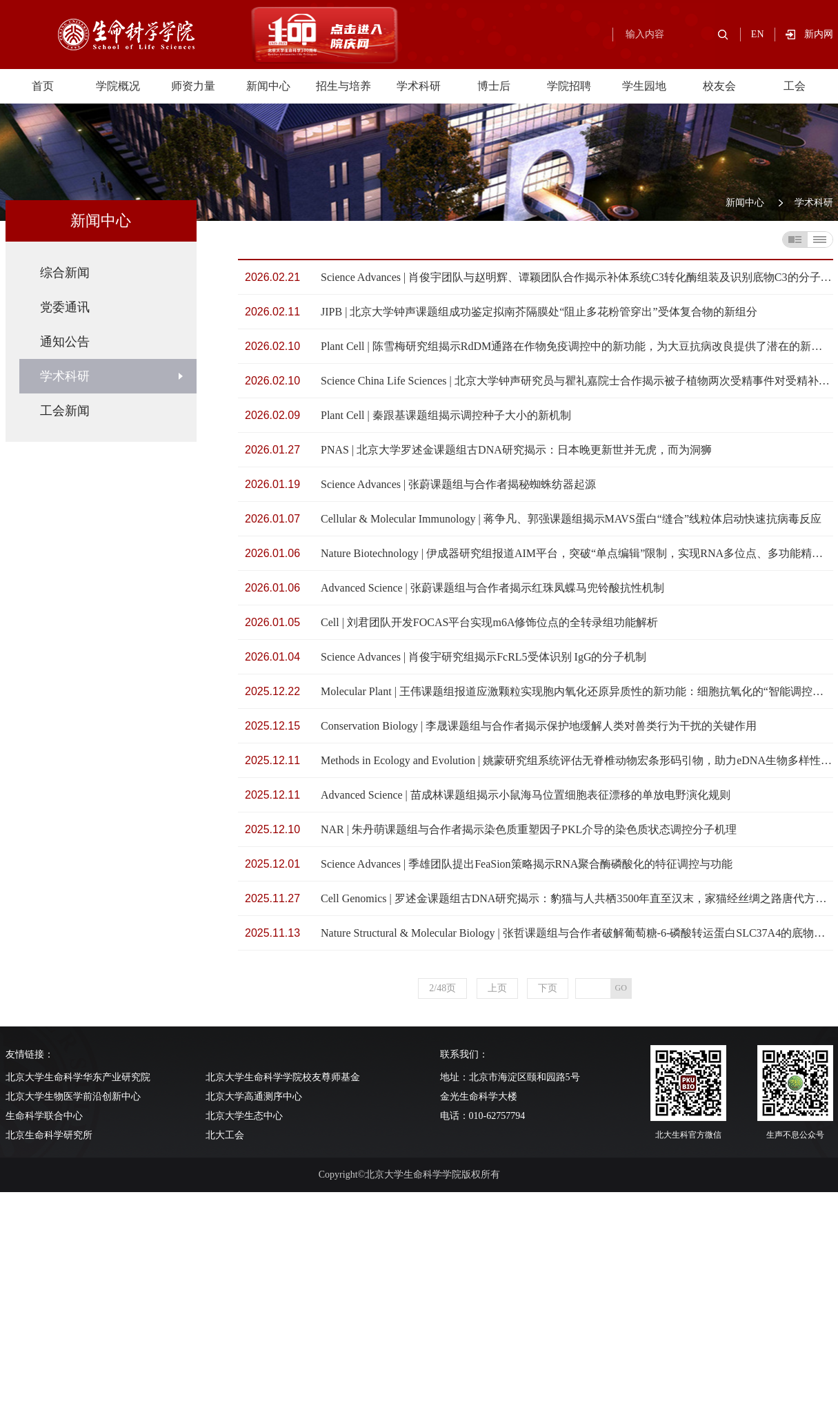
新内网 (818, 34)
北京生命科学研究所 (49, 1135)
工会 (795, 86)
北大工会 (225, 1135)
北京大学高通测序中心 (254, 1096)
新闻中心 (268, 86)
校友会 (719, 86)
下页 (547, 988)
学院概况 (118, 86)
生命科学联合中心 (44, 1116)
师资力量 (193, 86)
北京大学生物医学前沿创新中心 (73, 1096)
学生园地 (644, 86)
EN (757, 34)
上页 (497, 988)
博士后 (493, 86)
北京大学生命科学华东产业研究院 (78, 1077)
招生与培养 (343, 86)
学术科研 (419, 86)
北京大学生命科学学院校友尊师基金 (283, 1077)
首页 (43, 86)
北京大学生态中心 (244, 1116)
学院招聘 (569, 86)
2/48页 (442, 988)
